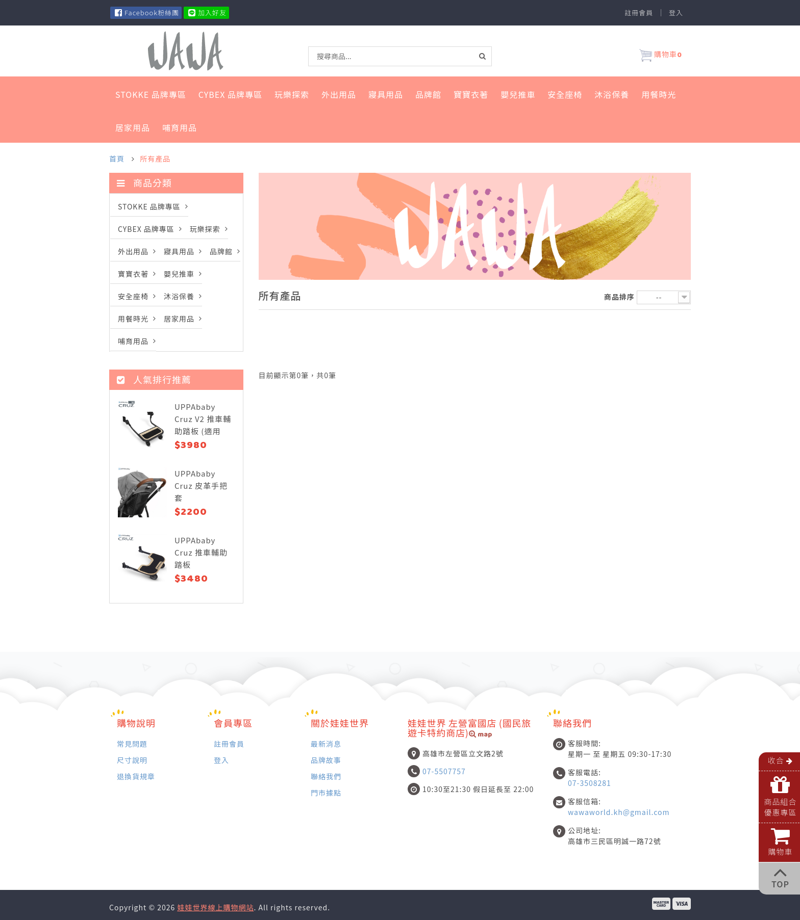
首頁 (116, 158)
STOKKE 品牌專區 (150, 94)
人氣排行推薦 (154, 379)
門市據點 (326, 792)
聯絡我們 (326, 776)
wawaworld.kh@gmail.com (618, 812)
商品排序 (619, 296)
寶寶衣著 (471, 94)
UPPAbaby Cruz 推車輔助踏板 (201, 552)
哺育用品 (179, 127)
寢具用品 (385, 94)
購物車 (660, 55)
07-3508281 (589, 783)
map (480, 735)
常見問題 (132, 743)
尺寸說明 (132, 760)
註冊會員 (638, 12)
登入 (676, 12)
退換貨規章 (136, 776)
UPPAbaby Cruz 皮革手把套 (201, 485)
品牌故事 (326, 760)
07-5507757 (444, 771)
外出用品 (338, 94)
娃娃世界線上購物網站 (215, 907)
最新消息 (326, 743)
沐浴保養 (611, 94)
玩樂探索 (291, 94)
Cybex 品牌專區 (230, 94)
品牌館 (428, 94)
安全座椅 (564, 94)
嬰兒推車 (518, 94)
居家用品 (132, 127)
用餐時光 (658, 94)
